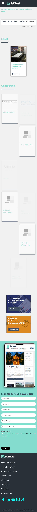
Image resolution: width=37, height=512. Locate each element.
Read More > (14, 309)
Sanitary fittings (13, 21)
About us (5, 480)
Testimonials (6, 476)
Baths (22, 21)
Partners (4, 489)
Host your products (9, 471)
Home (4, 21)
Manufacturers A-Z (8, 463)
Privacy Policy (5, 431)
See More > (14, 329)
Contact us (5, 484)
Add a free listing (8, 467)
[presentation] (16, 442)
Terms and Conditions (26, 433)
